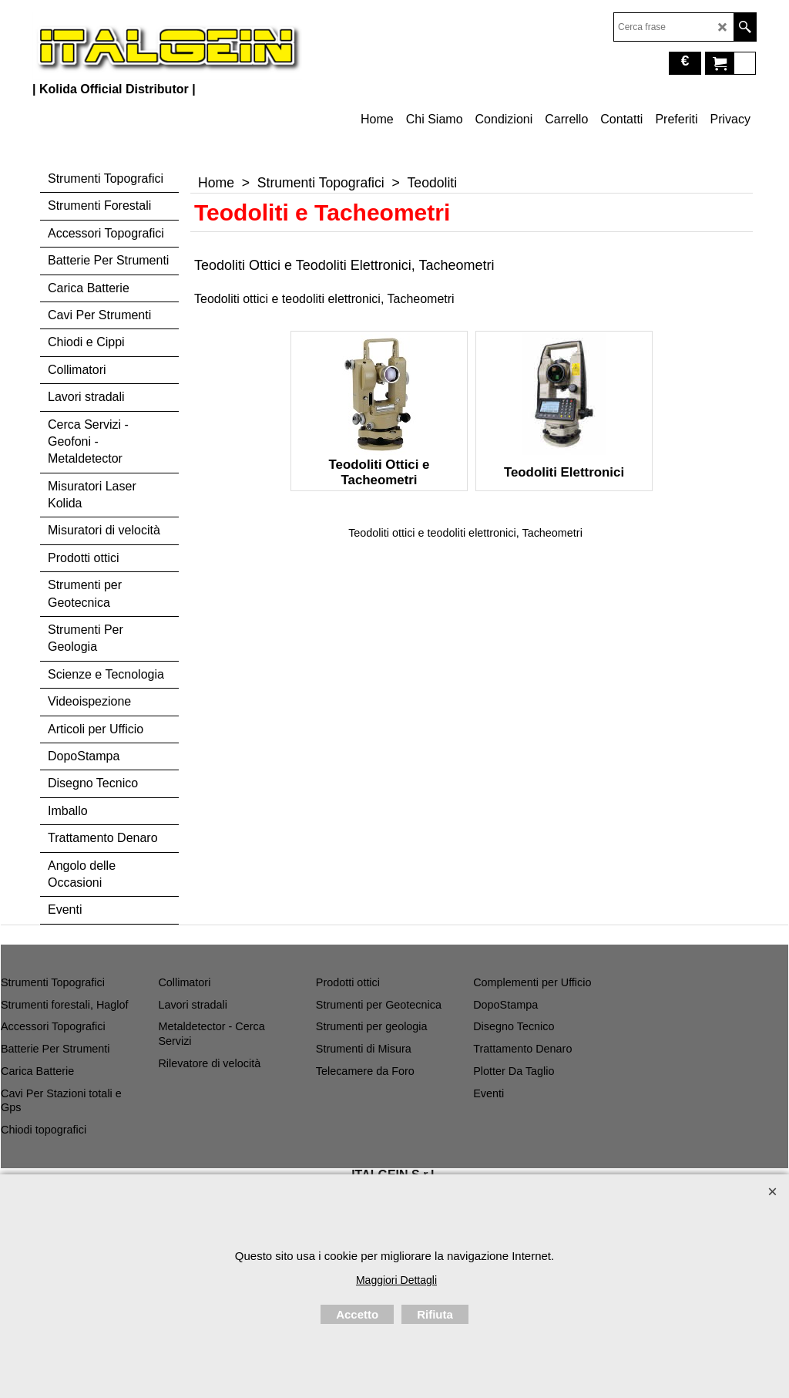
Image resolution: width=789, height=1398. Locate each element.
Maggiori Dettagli (396, 1280)
